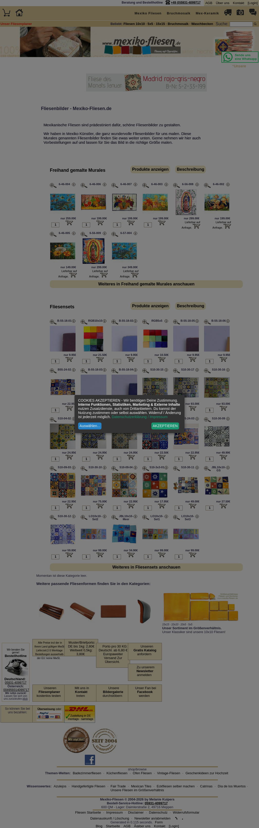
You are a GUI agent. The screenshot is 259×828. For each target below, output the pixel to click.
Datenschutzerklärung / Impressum (140, 417)
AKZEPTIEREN (165, 426)
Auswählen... (90, 426)
